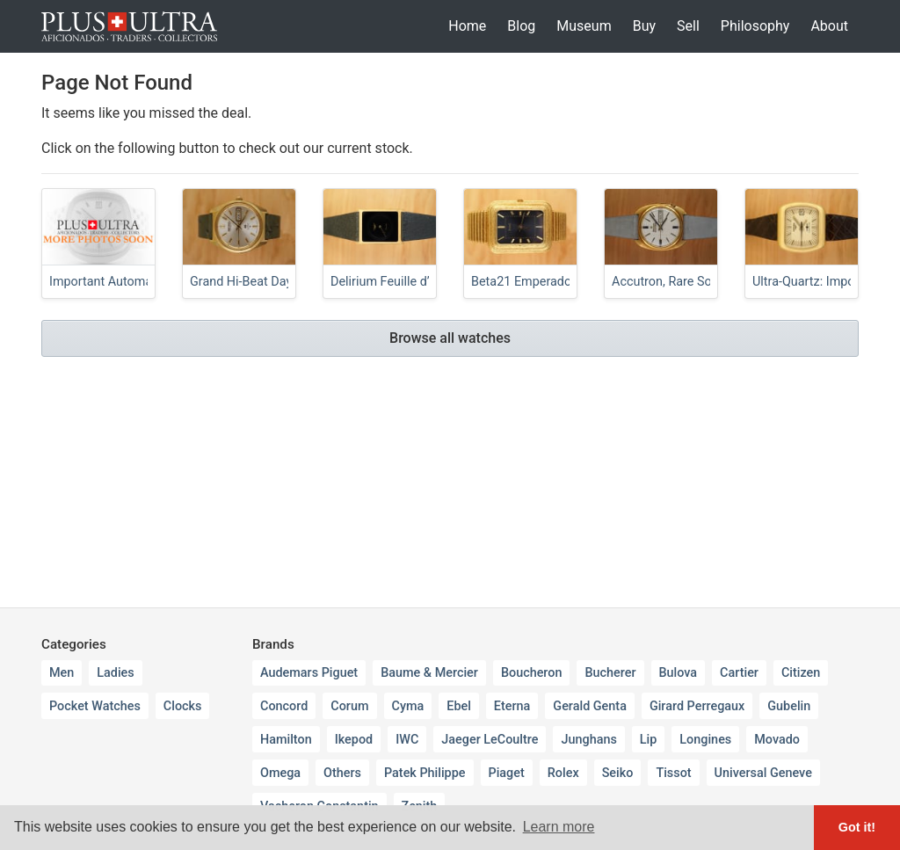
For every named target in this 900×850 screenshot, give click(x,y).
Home (467, 26)
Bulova (678, 672)
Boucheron (531, 672)
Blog (521, 26)
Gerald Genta (590, 706)
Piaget (507, 773)
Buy (644, 26)
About (829, 26)
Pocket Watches (95, 706)
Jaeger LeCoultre (489, 739)
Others (342, 773)
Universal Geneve (763, 773)
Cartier (739, 672)
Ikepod (354, 739)
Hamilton (286, 739)
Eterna (512, 706)
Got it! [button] (856, 827)
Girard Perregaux (697, 706)
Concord (284, 706)
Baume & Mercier (429, 672)
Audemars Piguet (309, 672)
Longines (705, 739)
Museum (583, 26)
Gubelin (788, 706)
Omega (280, 773)
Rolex (563, 773)
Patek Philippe (425, 773)
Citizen (800, 672)
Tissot (673, 773)
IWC (407, 739)
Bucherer (609, 672)
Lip (648, 739)
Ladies (115, 672)
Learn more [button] (559, 826)
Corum (349, 706)
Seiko (618, 773)
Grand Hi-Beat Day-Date (256, 281)
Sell (688, 26)
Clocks (182, 706)
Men (61, 672)
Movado (777, 739)
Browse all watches (450, 338)
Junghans (588, 739)
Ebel (458, 706)
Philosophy (755, 26)
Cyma (408, 706)
